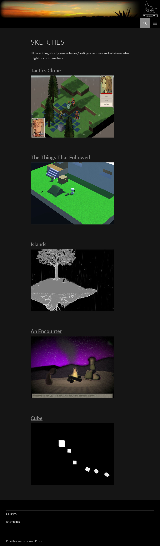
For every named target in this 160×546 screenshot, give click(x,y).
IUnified (11, 514)
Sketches (13, 521)
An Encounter (46, 331)
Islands (38, 244)
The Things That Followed (60, 157)
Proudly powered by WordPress (24, 540)
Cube (36, 418)
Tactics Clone (46, 70)
